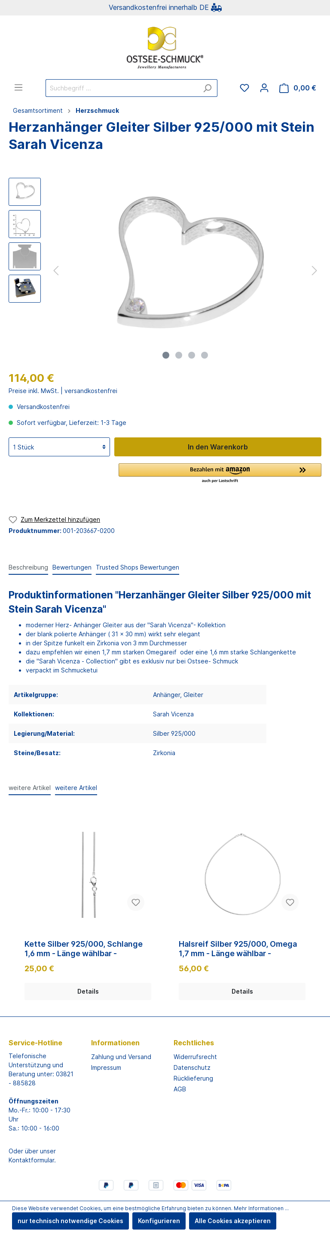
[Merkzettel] (244, 88)
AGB (180, 1089)
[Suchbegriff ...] (122, 88)
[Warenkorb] (297, 88)
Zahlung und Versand (121, 1056)
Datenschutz (192, 1067)
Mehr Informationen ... (261, 1208)
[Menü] (18, 87)
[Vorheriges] (55, 271)
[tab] (28, 567)
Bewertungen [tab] (72, 567)
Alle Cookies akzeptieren (233, 1220)
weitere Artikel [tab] (30, 787)
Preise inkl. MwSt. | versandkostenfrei (63, 390)
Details (88, 991)
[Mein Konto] (264, 88)
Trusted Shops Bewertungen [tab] (137, 567)
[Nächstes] (314, 271)
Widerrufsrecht (195, 1056)
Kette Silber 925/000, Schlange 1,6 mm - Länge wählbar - (83, 948)
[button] (220, 473)
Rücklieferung (193, 1078)
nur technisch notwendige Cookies (70, 1220)
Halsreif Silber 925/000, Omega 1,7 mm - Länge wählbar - (238, 948)
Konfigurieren (159, 1220)
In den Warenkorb (218, 447)
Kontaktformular (31, 1160)
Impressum (106, 1067)
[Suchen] (207, 88)
